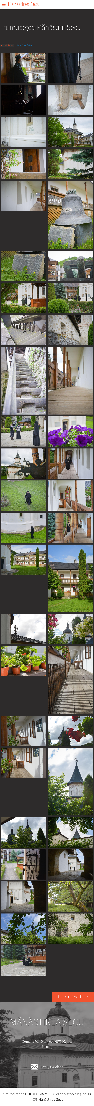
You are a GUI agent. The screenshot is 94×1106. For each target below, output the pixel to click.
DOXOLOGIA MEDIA (40, 1094)
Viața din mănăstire (26, 45)
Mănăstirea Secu (24, 4)
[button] (23, 68)
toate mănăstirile (73, 997)
